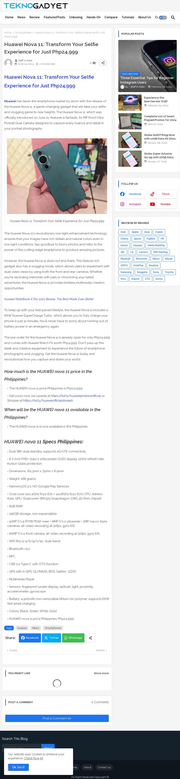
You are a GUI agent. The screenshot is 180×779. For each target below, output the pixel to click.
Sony (156, 272)
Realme (153, 265)
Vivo (123, 278)
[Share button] (90, 638)
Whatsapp (75, 637)
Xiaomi (135, 278)
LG (132, 252)
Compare (111, 17)
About (87, 767)
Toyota (169, 272)
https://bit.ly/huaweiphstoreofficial (76, 396)
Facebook (32, 637)
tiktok (166, 194)
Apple (135, 232)
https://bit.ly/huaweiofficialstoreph (48, 400)
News (21, 17)
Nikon (156, 258)
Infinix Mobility (156, 245)
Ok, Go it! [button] (18, 767)
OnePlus (138, 265)
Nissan (169, 258)
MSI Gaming (161, 252)
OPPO (124, 265)
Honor (124, 245)
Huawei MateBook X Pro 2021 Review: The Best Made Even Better (49, 299)
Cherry (124, 238)
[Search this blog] (21, 748)
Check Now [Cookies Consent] (31, 758)
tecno (159, 278)
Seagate (142, 272)
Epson (137, 238)
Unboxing (76, 17)
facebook (135, 194)
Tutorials (128, 17)
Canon (159, 232)
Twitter (54, 637)
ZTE (147, 278)
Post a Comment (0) (57, 718)
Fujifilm (151, 238)
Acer (123, 232)
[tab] (9, 17)
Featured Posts (54, 17)
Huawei (10, 101)
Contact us (104, 767)
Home (9, 17)
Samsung (126, 272)
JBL (123, 252)
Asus (147, 232)
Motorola (141, 258)
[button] (163, 18)
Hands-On (93, 17)
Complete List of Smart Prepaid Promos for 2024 (160, 118)
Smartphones (23, 32)
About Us (144, 17)
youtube (165, 204)
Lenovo (143, 252)
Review (34, 17)
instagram (135, 204)
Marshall (125, 258)
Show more (101, 673)
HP (162, 238)
